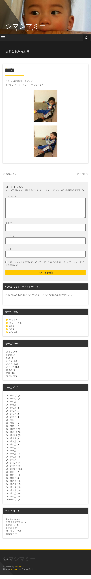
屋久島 (9, 374)
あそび (9, 355)
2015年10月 (12, 402)
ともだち (10, 371)
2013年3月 (11, 415)
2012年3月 (11, 424)
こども (9, 70)
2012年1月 (11, 430)
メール (9, 240)
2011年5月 (11, 454)
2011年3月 (11, 461)
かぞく (9, 365)
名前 (8, 226)
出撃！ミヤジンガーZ (16, 526)
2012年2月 (11, 427)
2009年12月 (12, 503)
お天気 (9, 358)
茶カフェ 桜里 (13, 535)
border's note (13, 523)
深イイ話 (82, 174)
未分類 (9, 380)
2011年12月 (12, 433)
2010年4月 (11, 491)
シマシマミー (25, 25)
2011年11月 (12, 436)
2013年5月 (11, 412)
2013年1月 (11, 421)
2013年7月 (11, 405)
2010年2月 (11, 497)
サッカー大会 (15, 327)
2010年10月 (12, 473)
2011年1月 (11, 464)
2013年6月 (11, 408)
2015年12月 (12, 399)
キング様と (14, 336)
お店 (8, 361)
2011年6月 (11, 451)
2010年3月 (11, 494)
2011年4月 (11, 457)
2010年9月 (11, 476)
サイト (8, 253)
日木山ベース (12, 529)
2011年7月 (11, 448)
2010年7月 (11, 482)
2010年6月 (11, 485)
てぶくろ (13, 324)
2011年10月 (12, 439)
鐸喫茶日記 (11, 538)
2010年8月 (11, 479)
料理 (8, 377)
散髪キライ (10, 174)
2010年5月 (11, 488)
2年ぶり (13, 330)
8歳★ (11, 333)
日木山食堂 (11, 532)
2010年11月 (12, 470)
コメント (11, 196)
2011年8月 (11, 445)
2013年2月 (11, 418)
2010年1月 (11, 500)
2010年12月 (12, 467)
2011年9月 (11, 442)
